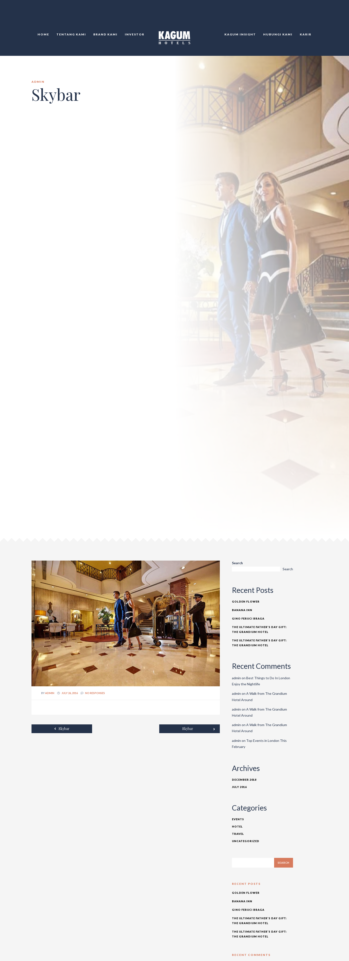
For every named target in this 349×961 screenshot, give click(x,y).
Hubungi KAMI (278, 34)
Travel (238, 833)
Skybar (62, 728)
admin (49, 693)
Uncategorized (245, 841)
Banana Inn (242, 610)
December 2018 (244, 779)
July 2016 (239, 786)
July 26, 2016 (70, 693)
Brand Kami (105, 34)
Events (238, 819)
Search (237, 563)
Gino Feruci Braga (248, 618)
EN (306, 14)
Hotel (237, 826)
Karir (305, 34)
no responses (95, 693)
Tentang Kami (71, 34)
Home (43, 34)
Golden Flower (246, 601)
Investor (134, 34)
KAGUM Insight (240, 34)
